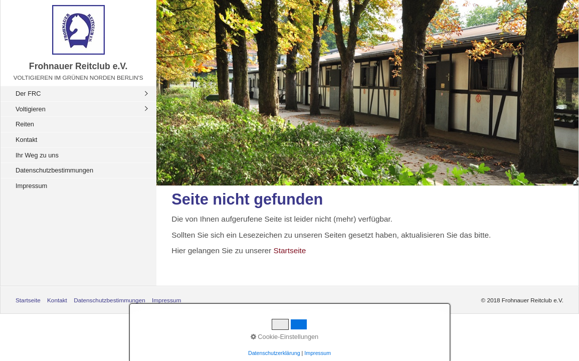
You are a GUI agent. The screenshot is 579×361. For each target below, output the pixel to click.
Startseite (290, 250)
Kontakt (26, 139)
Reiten (25, 124)
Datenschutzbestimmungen (54, 170)
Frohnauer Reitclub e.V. (78, 66)
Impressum (31, 186)
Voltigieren (31, 109)
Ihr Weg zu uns (37, 155)
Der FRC (28, 93)
